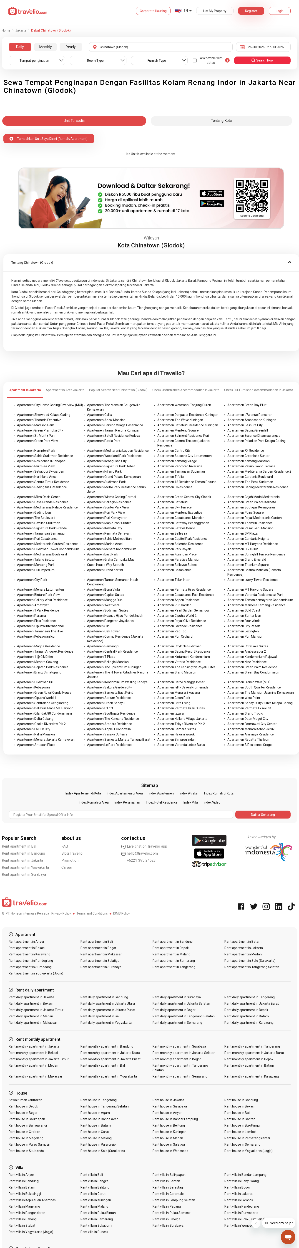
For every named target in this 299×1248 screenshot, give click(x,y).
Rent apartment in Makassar (101, 954)
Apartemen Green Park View (37, 441)
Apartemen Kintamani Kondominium (183, 657)
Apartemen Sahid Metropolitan (109, 538)
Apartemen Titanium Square (248, 565)
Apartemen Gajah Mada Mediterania (253, 497)
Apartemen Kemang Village (177, 461)
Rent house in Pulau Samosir (29, 1144)
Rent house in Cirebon (24, 1132)
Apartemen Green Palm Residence (252, 667)
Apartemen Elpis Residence (37, 621)
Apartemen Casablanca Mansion (180, 518)
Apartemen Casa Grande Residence (42, 502)
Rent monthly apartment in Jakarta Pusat (110, 1059)
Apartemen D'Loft (100, 708)
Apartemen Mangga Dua (105, 600)
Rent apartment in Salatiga (99, 960)
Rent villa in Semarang (96, 1219)
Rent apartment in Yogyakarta (25, 867)
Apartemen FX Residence (245, 450)
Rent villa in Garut (93, 1194)
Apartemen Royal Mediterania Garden (254, 518)
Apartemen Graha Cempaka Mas (110, 559)
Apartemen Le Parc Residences (109, 745)
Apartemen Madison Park (35, 425)
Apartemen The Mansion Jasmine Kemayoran (260, 692)
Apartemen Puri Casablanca (37, 538)
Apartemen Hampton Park (36, 450)
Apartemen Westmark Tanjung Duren (184, 405)
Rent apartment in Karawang (29, 954)
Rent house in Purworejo (98, 1144)
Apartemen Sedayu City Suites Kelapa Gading (260, 703)
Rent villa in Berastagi (168, 1187)
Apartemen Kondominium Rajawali (252, 657)
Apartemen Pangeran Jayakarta (110, 621)
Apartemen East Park (102, 554)
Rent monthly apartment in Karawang (251, 1076)
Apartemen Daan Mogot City (247, 718)
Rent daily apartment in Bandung (104, 997)
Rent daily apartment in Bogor (174, 1010)
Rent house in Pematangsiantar (247, 1138)
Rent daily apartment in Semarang (177, 1022)
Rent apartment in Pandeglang (31, 960)
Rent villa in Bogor (237, 1187)
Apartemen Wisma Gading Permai (111, 497)
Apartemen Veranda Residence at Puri (255, 595)
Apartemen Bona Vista (103, 589)
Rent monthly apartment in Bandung (106, 1046)
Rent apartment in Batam (242, 941)
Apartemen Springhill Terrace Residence (256, 554)
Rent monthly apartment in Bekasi (33, 1053)
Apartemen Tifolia (170, 476)
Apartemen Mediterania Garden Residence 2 (259, 471)
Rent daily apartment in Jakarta (31, 997)
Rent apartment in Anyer (26, 941)
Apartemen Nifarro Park (104, 471)
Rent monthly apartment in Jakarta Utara (110, 1053)
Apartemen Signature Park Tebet (111, 466)
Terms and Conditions (92, 913)
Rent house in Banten (239, 1119)
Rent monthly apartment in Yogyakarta (108, 1076)
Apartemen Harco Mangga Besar (181, 682)
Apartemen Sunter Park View (108, 507)
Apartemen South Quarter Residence (254, 687)
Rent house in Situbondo (26, 1151)
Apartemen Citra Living (173, 703)
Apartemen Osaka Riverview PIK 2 (41, 724)
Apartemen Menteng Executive (179, 512)
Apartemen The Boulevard (36, 518)
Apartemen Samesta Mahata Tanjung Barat (118, 739)
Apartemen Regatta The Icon (248, 739)
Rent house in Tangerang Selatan (104, 1106)
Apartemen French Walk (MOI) (249, 682)
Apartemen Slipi (98, 626)
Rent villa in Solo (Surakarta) (244, 1219)
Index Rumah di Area (94, 802)
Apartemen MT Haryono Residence (252, 544)
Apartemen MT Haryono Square (250, 589)
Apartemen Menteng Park (36, 565)
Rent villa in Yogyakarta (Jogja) (31, 1232)
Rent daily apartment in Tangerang (249, 997)
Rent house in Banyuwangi (28, 1125)
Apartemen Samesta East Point (110, 692)
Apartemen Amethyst (33, 605)
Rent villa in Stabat (22, 1225)
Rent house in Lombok (240, 1132)
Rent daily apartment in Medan (31, 1016)
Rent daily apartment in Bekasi (31, 1003)
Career (66, 867)
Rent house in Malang (96, 1138)
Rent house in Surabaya (170, 1106)
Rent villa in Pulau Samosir (172, 1213)
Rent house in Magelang (26, 1138)
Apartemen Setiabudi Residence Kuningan (187, 425)
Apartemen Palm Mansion (36, 734)
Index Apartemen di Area (125, 793)
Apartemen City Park (32, 580)
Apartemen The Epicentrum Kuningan (114, 667)
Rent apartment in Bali (19, 846)
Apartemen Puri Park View (106, 512)
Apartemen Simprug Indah (176, 739)
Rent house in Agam (95, 1113)
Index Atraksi (189, 793)
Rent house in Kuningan (169, 1132)
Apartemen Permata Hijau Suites (181, 708)
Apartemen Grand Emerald (246, 559)
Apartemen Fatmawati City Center (252, 724)
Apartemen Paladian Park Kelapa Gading (256, 441)
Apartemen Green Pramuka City (40, 430)
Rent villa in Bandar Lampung (245, 1174)
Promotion (69, 860)
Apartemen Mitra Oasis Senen (38, 497)
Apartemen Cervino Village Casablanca (115, 425)
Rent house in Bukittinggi (242, 1125)
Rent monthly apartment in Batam (249, 1065)
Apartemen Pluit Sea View (36, 466)
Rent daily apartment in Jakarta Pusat (107, 1010)
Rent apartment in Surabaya (24, 874)
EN (185, 11)
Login (280, 11)
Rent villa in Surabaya (168, 1225)
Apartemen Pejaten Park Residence (42, 667)
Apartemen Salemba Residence (180, 544)
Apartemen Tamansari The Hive (40, 631)
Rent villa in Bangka (94, 1181)
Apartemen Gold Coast (243, 610)
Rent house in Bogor (23, 1113)
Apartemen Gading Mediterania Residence (257, 487)
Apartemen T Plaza (101, 657)
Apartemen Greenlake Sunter (248, 456)
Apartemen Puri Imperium (36, 570)
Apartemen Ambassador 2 (246, 651)
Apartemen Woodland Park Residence (114, 456)
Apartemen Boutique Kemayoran (251, 507)
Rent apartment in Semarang (174, 960)
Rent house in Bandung (241, 1100)
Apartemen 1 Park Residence (38, 610)
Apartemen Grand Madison (176, 672)
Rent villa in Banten (166, 1181)
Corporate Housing (153, 11)
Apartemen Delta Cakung (35, 718)
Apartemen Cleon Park (173, 698)
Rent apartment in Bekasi (27, 948)
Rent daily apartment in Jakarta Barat (251, 1003)
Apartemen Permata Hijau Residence (184, 589)
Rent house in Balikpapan (27, 1119)
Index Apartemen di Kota (83, 793)
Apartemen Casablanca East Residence (185, 595)
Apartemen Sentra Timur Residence (43, 482)
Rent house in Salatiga (169, 1144)
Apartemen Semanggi (103, 646)
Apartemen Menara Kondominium (111, 549)
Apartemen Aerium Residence (109, 698)
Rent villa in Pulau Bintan (98, 1213)
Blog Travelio (72, 853)
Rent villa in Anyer (21, 1174)
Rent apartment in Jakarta (22, 860)
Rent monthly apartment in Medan (33, 1065)
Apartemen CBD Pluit (242, 549)
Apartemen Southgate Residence (111, 713)
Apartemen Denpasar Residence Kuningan (187, 415)
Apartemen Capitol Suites (105, 595)
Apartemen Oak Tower (103, 631)
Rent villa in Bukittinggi (25, 1194)
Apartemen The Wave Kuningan (180, 420)
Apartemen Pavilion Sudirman (38, 523)
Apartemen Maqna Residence (38, 646)
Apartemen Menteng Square (178, 430)
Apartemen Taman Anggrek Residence (45, 651)
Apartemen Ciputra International (40, 626)
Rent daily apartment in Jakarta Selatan (181, 1003)
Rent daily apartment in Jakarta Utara (107, 1003)
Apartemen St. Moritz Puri (36, 435)
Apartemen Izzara (170, 713)
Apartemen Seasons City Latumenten (184, 456)
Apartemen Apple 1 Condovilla (109, 729)
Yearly (71, 47)
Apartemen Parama (31, 615)
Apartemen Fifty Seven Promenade (183, 687)
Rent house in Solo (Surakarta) (102, 1151)
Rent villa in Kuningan (95, 1200)
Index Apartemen (161, 793)
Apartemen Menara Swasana (178, 692)
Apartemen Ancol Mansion (106, 420)
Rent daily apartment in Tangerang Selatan (184, 1016)
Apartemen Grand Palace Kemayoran (114, 476)
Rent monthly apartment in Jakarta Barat (254, 1053)
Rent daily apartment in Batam (246, 1016)
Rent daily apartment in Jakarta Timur (36, 1010)
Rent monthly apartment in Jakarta (34, 1046)
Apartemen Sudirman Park (106, 482)
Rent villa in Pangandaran (27, 1213)
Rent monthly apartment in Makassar (36, 1076)
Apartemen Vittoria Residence (179, 662)
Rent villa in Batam (22, 1187)
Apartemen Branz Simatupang (39, 672)
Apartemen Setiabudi (172, 502)
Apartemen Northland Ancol (37, 476)
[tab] (151, 262)
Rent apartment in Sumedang (30, 967)
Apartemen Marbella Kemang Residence (256, 605)
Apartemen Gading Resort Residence (184, 651)
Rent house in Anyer (167, 1113)
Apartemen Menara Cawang (37, 662)
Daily (20, 47)
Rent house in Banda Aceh (99, 1119)
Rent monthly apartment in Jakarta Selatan (184, 1053)
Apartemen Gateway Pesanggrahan (183, 523)
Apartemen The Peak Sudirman (250, 482)
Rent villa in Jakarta (238, 1194)
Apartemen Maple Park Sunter (109, 523)
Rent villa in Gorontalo (168, 1194)
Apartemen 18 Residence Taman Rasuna (186, 482)
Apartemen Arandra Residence (109, 724)
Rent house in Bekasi (239, 1106)
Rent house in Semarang (242, 1144)
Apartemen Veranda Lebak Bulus (181, 745)
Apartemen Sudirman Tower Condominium (48, 549)
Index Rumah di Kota (219, 793)
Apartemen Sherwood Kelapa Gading (43, 415)
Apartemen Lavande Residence (180, 626)
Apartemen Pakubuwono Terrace (251, 466)
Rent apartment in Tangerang (174, 967)
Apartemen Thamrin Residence (250, 523)
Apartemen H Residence (174, 487)
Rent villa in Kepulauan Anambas (32, 1200)
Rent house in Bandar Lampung (175, 1119)
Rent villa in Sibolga (166, 1219)
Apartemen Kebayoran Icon (36, 636)
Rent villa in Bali (91, 1174)
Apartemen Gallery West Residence (42, 600)
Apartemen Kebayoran (33, 687)
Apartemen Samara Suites (176, 729)
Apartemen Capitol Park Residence (182, 538)
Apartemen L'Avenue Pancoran (249, 415)
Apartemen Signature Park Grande (42, 528)
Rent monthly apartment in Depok (248, 1059)
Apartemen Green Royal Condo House (44, 692)
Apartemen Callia (99, 415)
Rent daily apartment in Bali (100, 1016)
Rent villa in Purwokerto (241, 1213)
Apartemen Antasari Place (36, 745)
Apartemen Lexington (243, 631)
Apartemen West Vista (103, 605)
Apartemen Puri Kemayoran (107, 518)
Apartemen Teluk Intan (173, 580)
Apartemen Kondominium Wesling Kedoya (117, 682)
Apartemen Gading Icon (34, 512)
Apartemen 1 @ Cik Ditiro (35, 657)
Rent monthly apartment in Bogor (177, 1059)
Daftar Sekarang (263, 814)
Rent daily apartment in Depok (246, 1010)
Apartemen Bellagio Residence (109, 502)
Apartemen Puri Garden (174, 605)
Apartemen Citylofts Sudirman (179, 646)
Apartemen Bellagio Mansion (108, 662)
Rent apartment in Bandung (23, 853)
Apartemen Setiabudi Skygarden (40, 471)
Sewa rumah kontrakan (26, 1100)
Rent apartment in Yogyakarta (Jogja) (36, 973)
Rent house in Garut (94, 1132)
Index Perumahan (127, 802)
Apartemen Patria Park (103, 441)
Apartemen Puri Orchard (175, 636)
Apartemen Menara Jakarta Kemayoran (46, 739)
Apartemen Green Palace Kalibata (251, 502)
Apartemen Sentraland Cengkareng (42, 703)
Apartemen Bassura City (245, 425)
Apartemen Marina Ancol (105, 544)
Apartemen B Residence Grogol (249, 745)
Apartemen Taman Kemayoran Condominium (260, 600)
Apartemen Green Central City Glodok (184, 497)
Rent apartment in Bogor (98, 948)
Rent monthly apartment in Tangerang (252, 1046)
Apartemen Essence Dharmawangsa (253, 435)
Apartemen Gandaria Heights (248, 538)
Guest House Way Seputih (105, 565)
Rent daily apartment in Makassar (33, 1022)
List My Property (214, 11)
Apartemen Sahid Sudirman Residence (45, 456)
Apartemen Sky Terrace (174, 507)
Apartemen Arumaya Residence (250, 734)
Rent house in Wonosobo (170, 1151)
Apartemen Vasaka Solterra (107, 734)
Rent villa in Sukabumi (96, 1225)
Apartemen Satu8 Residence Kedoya (113, 435)
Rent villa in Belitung (94, 1187)
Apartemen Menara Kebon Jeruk (250, 729)
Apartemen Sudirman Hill (35, 682)
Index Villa (190, 802)
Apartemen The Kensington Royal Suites (186, 667)
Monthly (45, 47)
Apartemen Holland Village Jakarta (182, 718)
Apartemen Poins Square (245, 512)
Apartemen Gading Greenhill (247, 430)
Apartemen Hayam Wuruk (176, 734)
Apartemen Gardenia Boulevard (250, 476)
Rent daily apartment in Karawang (249, 1022)
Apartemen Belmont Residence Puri (183, 435)
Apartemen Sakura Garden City (109, 687)
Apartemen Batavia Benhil (176, 528)
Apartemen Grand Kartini (105, 570)
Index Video (212, 802)
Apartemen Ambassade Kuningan (251, 420)
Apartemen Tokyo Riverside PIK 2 (181, 724)
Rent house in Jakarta (168, 1100)
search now (262, 60)
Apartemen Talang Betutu (36, 559)
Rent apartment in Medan (242, 954)
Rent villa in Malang (94, 1206)
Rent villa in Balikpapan (169, 1174)
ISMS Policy (121, 913)
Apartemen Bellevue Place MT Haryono (45, 708)
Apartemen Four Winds (243, 621)
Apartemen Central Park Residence (112, 651)
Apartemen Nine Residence (247, 662)
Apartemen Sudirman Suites (107, 610)
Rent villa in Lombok (238, 1200)
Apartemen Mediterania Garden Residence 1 (49, 544)
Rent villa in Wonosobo (240, 1225)
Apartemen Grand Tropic (245, 713)
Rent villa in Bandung (24, 1181)
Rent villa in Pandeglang (241, 1206)
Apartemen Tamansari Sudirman (181, 471)
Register (251, 11)
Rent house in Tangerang (98, 1100)
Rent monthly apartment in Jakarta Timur (39, 1059)
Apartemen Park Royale (174, 549)
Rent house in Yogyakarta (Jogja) (248, 1151)
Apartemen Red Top (171, 631)
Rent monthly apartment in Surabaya (179, 1046)
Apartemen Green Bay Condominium (253, 672)
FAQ (64, 846)
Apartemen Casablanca (174, 570)
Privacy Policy (61, 913)
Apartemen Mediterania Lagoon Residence (118, 450)
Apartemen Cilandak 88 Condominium (44, 713)
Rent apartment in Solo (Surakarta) (249, 960)
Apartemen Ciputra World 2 (176, 615)
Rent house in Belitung (169, 1125)
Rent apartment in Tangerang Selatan (251, 967)
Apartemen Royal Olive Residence (181, 621)
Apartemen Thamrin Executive (39, 420)
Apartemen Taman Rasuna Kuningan (113, 430)
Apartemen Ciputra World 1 (36, 698)
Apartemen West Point (243, 698)
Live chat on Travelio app (144, 846)
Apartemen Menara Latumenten (40, 589)
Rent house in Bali (237, 1113)
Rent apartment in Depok (171, 948)
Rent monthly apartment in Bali (103, 1065)
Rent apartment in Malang (171, 954)
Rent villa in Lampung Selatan (174, 1200)
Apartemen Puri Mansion (245, 636)
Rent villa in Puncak (94, 1232)
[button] (151, 262)
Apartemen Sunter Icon (244, 615)
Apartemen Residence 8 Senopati (41, 461)
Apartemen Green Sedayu (106, 703)
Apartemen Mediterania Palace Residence (47, 507)
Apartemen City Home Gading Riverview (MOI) (50, 405)
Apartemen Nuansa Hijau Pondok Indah (115, 615)
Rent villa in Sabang (23, 1219)
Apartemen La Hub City (33, 729)
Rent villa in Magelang (24, 1206)
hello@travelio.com (139, 853)
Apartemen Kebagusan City (107, 461)
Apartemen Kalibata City (104, 528)
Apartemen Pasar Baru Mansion (250, 528)
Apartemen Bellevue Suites (177, 565)
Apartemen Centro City (174, 450)
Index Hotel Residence (162, 802)
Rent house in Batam (95, 1125)
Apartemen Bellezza (172, 533)
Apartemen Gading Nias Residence (42, 487)
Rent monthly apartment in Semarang (180, 1076)
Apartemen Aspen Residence (178, 600)
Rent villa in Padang (167, 1206)
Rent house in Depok (23, 1106)
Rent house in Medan (168, 1138)
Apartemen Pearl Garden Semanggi (183, 610)
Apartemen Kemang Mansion (248, 461)
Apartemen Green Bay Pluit (246, 405)
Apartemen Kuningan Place (177, 554)
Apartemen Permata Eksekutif (249, 708)
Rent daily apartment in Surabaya (177, 997)
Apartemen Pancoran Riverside (179, 466)
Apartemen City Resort (243, 626)
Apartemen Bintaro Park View (38, 595)
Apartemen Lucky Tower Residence (252, 580)
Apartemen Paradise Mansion (178, 559)
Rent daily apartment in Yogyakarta (106, 1022)
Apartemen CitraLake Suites (247, 646)
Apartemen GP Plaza (242, 533)
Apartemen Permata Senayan (109, 533)
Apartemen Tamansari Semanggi (41, 533)
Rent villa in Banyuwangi (241, 1181)
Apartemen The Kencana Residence (113, 718)
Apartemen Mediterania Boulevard (42, 554)
